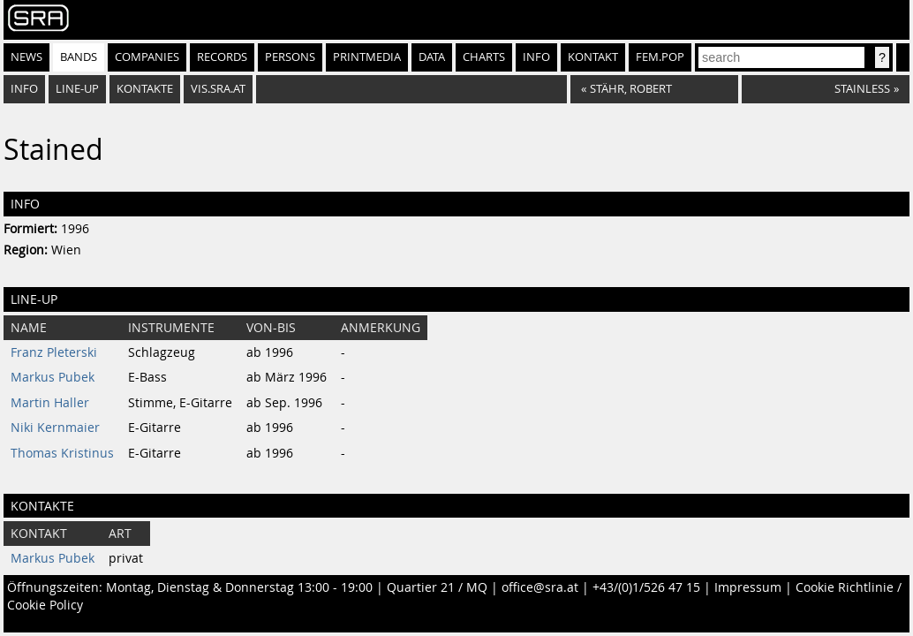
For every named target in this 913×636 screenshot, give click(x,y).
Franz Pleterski (54, 352)
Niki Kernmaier (55, 427)
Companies (147, 56)
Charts (484, 56)
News (26, 56)
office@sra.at (540, 587)
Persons (290, 56)
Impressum (747, 587)
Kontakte (145, 88)
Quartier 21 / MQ (437, 587)
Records (222, 56)
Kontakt (593, 56)
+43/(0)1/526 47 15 (646, 587)
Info (536, 56)
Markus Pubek (52, 377)
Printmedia (367, 56)
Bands (78, 56)
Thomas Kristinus (62, 453)
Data (432, 56)
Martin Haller (50, 403)
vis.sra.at (218, 88)
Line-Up (77, 88)
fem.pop (660, 56)
